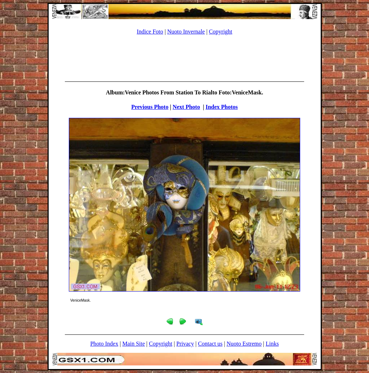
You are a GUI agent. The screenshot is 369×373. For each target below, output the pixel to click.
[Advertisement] (184, 57)
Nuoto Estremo (244, 344)
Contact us (210, 344)
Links (272, 344)
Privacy (185, 344)
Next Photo (186, 107)
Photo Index (104, 344)
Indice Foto (150, 31)
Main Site (133, 344)
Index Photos (221, 107)
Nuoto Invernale (186, 31)
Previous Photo (149, 107)
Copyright (220, 31)
